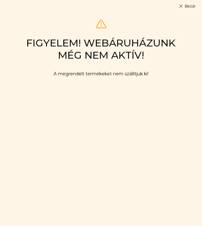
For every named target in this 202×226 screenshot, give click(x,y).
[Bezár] (187, 6)
